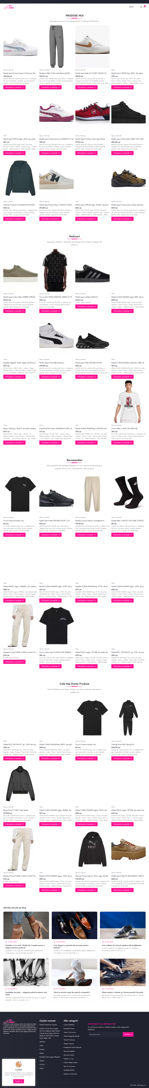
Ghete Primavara (69, 1040)
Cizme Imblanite (69, 1025)
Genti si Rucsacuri (70, 1032)
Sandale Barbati (69, 1070)
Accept (18, 1081)
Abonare (128, 1034)
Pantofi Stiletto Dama (70, 1062)
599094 (42, 1042)
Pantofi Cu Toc (69, 1059)
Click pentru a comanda (14, 87)
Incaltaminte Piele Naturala (72, 1047)
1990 (41, 1046)
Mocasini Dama (69, 1055)
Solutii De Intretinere (70, 1074)
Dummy (42, 1049)
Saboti (42, 1053)
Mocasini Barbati (69, 1051)
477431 (42, 1064)
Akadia (42, 1061)
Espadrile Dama (69, 1028)
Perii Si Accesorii (69, 1066)
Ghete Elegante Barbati (71, 1036)
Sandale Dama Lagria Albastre (50, 1057)
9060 (41, 1068)
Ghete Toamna (69, 1044)
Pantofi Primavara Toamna (48, 1025)
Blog (132, 7)
